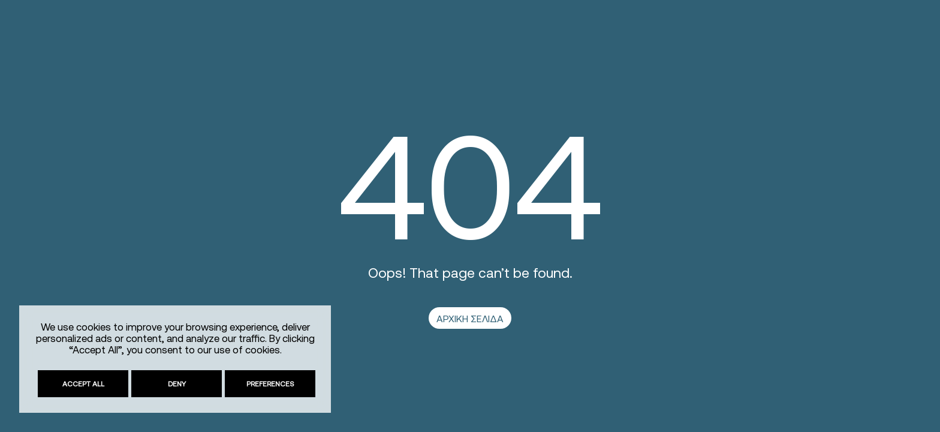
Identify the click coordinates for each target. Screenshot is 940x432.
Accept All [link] (83, 384)
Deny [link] (177, 384)
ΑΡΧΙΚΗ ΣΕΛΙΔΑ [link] (470, 318)
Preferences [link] (270, 384)
